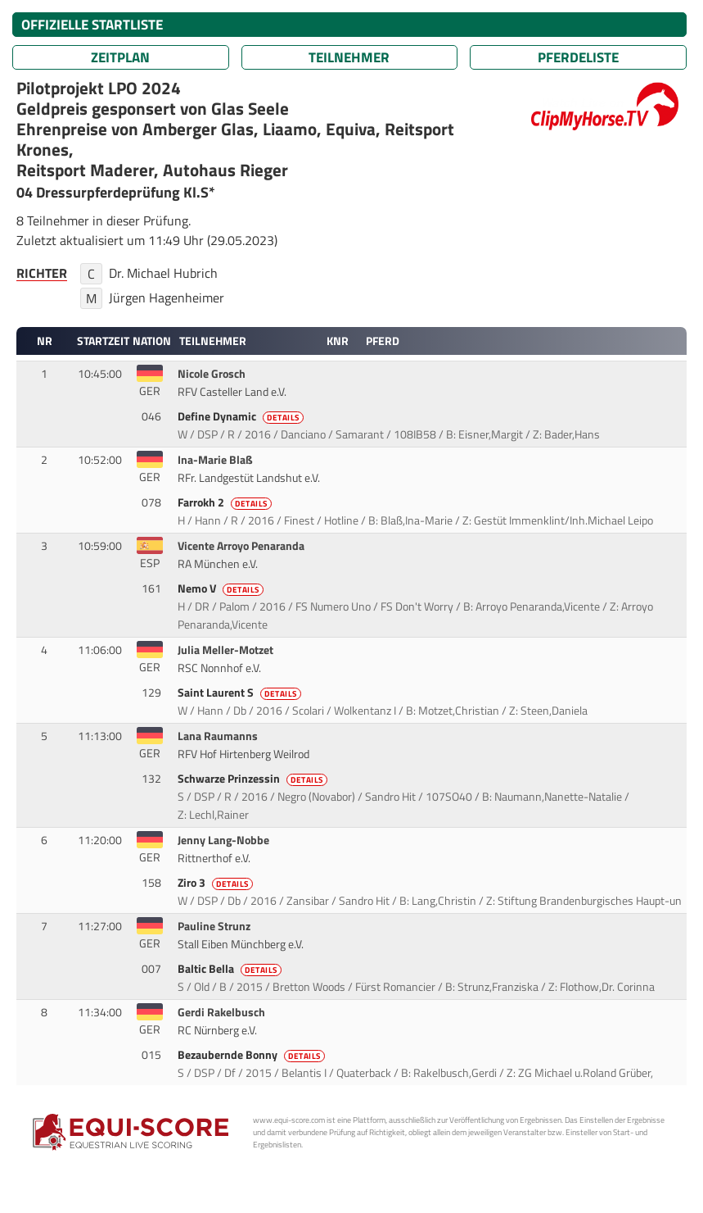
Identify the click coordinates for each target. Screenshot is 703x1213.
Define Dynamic (242, 416)
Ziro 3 (216, 883)
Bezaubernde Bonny (252, 1055)
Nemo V (222, 588)
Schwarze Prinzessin (254, 779)
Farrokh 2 (226, 502)
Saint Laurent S (241, 693)
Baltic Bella (231, 969)
